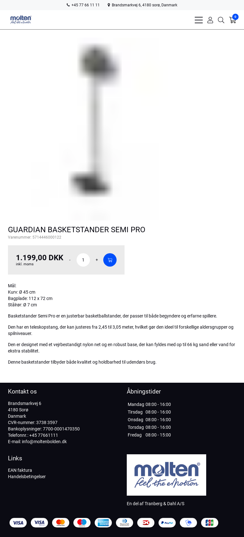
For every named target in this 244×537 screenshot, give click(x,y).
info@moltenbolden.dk (44, 441)
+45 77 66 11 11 (83, 5)
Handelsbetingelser (27, 476)
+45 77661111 (43, 435)
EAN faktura (20, 470)
